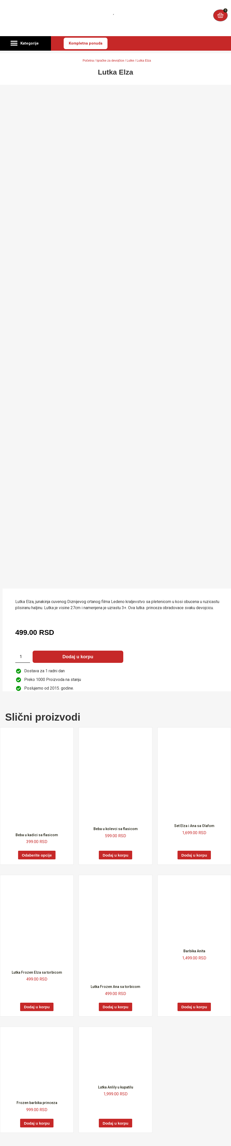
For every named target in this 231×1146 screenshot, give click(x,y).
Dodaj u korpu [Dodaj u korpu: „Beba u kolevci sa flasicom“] (115, 855)
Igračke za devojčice (110, 60)
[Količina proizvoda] (22, 657)
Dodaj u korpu (77, 656)
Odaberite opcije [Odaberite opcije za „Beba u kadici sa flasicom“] (37, 855)
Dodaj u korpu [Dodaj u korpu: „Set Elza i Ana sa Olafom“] (194, 855)
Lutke (130, 60)
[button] (25, 43)
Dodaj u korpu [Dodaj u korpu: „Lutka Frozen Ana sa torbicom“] (115, 1007)
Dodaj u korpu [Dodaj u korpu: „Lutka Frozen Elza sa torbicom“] (37, 1007)
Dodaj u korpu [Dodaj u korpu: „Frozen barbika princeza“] (37, 1123)
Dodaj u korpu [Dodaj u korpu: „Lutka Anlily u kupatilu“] (115, 1123)
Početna (88, 60)
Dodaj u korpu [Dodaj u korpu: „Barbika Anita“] (194, 1007)
